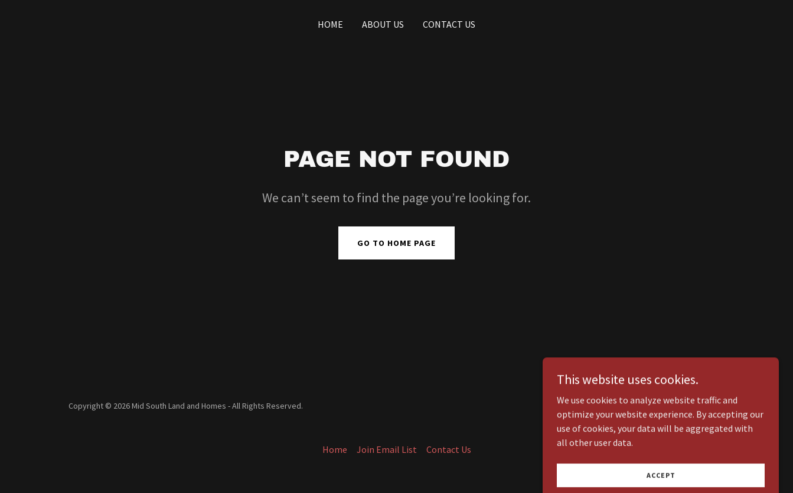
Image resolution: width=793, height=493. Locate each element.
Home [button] (334, 449)
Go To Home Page (396, 243)
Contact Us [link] (449, 24)
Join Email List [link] (387, 449)
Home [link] (330, 24)
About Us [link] (383, 24)
